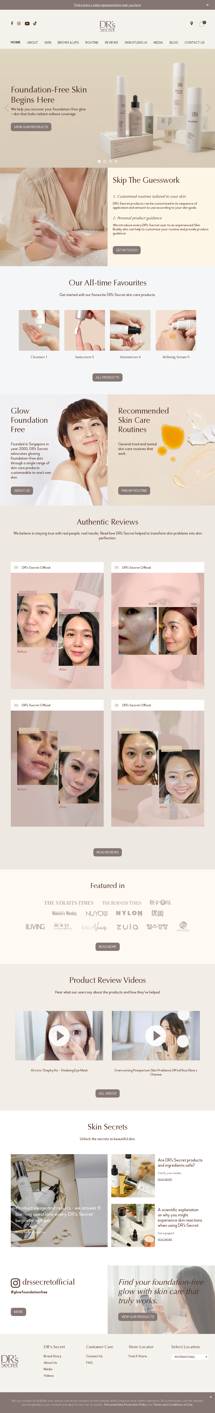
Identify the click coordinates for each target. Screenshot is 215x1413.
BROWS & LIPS (68, 43)
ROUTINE (92, 43)
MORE (18, 1312)
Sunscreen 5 (84, 357)
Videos (49, 1375)
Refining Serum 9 (176, 357)
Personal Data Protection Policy (125, 1404)
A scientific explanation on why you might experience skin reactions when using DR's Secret (180, 1218)
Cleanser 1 (39, 357)
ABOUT (32, 43)
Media (48, 1369)
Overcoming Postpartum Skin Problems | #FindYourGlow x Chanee (155, 1072)
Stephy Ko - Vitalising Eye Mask (59, 1070)
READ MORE (107, 947)
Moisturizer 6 (130, 357)
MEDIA (158, 43)
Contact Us (94, 1356)
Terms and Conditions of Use (173, 1404)
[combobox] (190, 1357)
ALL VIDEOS (107, 1093)
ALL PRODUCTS (107, 377)
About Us (50, 1362)
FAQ (89, 1362)
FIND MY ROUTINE (134, 491)
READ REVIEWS (108, 852)
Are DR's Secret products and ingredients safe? (180, 1163)
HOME (16, 42)
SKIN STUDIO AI (136, 43)
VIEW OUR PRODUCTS (31, 127)
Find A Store (138, 1356)
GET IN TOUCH (126, 250)
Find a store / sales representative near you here (107, 5)
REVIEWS (111, 43)
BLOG (174, 43)
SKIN (48, 43)
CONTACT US (195, 43)
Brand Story (52, 1356)
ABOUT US (22, 491)
